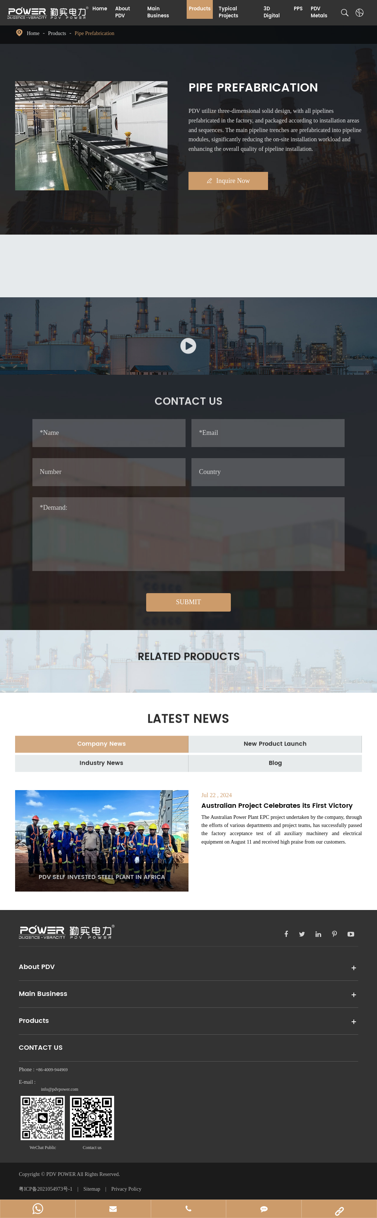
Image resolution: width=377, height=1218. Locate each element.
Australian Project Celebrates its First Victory (277, 806)
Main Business (158, 12)
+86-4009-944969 (52, 1070)
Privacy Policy (126, 1190)
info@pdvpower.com (59, 1090)
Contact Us (41, 1049)
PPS (298, 9)
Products (200, 9)
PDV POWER (61, 1175)
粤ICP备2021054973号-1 (46, 1190)
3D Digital (272, 12)
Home (99, 9)
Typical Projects (228, 12)
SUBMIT (188, 602)
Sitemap (91, 1190)
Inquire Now (231, 181)
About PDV (122, 12)
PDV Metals (319, 12)
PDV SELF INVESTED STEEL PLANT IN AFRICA (102, 878)
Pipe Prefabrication (94, 33)
